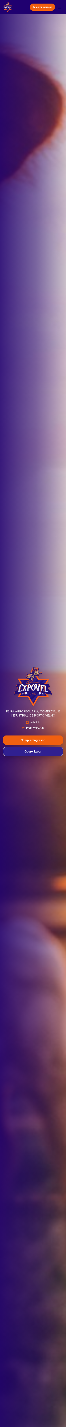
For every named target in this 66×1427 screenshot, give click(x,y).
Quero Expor (33, 751)
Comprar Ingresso (42, 6)
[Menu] (59, 7)
